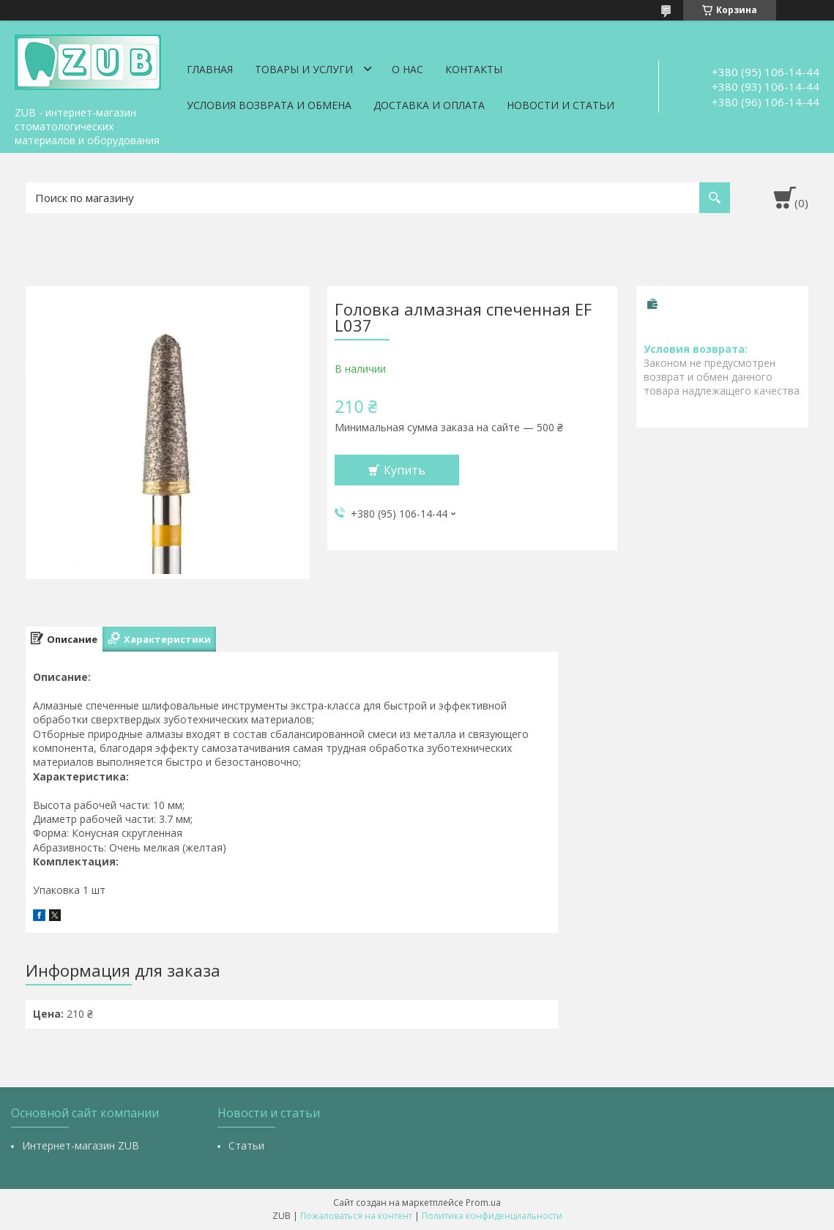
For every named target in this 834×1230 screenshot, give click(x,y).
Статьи (246, 1145)
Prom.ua (483, 1202)
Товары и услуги (304, 69)
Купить (404, 470)
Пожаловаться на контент (356, 1216)
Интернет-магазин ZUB (80, 1145)
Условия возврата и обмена (269, 105)
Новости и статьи (560, 105)
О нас (407, 69)
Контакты (473, 69)
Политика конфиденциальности (492, 1216)
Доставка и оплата (429, 105)
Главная (210, 69)
